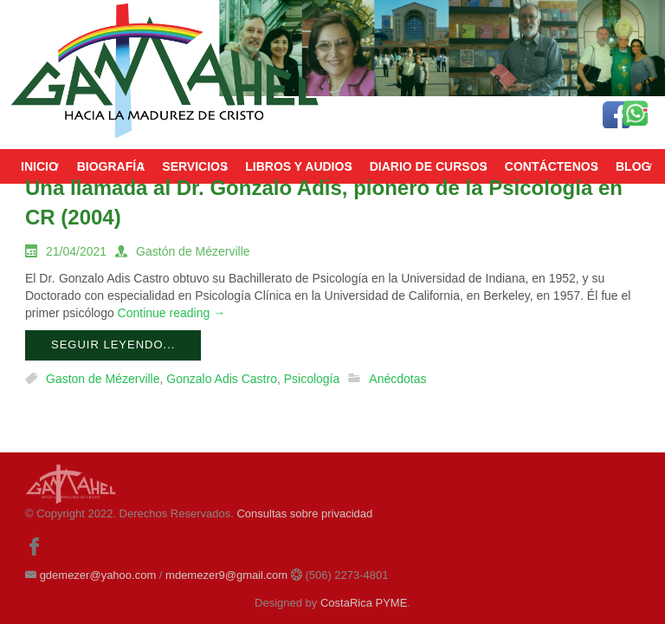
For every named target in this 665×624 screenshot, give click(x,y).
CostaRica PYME (363, 602)
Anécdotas (397, 379)
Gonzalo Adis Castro (221, 379)
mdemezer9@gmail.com (226, 575)
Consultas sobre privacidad (304, 513)
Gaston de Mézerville (103, 379)
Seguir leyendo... (113, 344)
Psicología (312, 379)
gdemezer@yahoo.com (98, 575)
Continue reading (172, 313)
